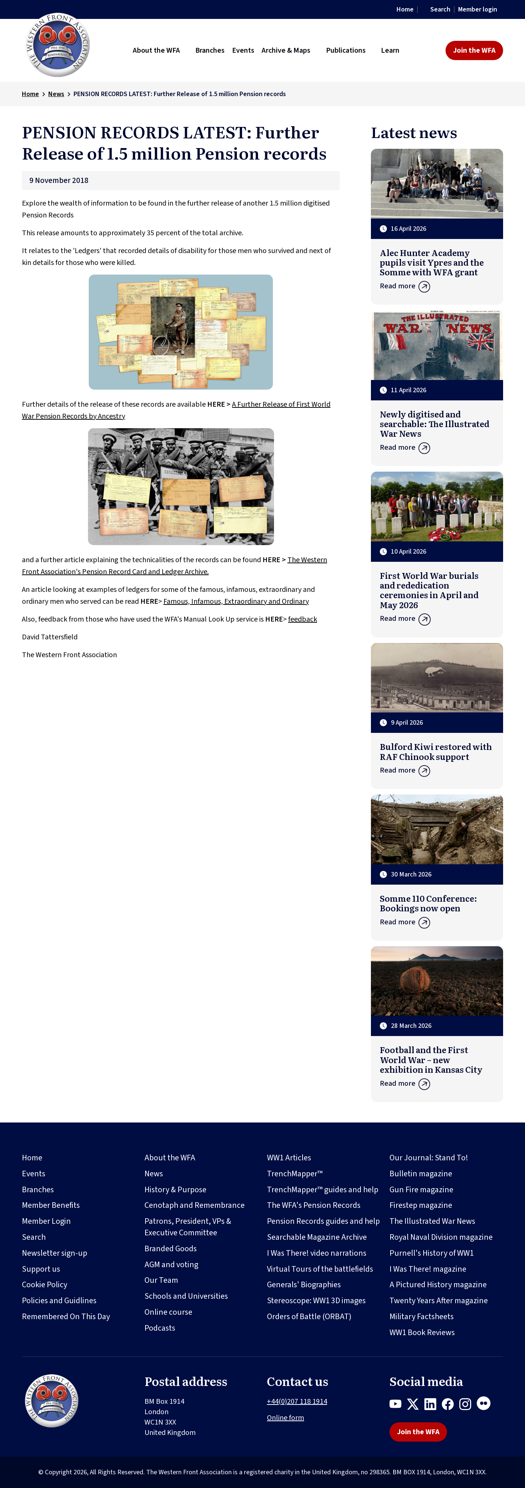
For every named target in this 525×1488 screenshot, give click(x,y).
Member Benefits (51, 1205)
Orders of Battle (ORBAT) (309, 1317)
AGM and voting (171, 1265)
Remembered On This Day (66, 1317)
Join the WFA (474, 50)
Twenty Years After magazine (438, 1301)
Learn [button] (390, 50)
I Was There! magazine (427, 1269)
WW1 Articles (289, 1158)
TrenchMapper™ (295, 1174)
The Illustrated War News (432, 1221)
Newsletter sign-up (54, 1253)
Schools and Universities (186, 1296)
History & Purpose (175, 1190)
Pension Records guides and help (323, 1221)
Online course (168, 1312)
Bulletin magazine (420, 1174)
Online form (285, 1418)
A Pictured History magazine (438, 1285)
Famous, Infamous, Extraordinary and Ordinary (236, 601)
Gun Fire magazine (421, 1190)
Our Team (161, 1280)
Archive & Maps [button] (286, 50)
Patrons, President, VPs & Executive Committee (187, 1227)
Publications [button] (346, 50)
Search (440, 9)
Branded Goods (170, 1249)
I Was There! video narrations (316, 1253)
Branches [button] (210, 50)
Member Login (46, 1221)
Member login (477, 9)
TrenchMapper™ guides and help (322, 1190)
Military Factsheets (421, 1317)
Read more (437, 288)
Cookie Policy (44, 1285)
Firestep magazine (420, 1205)
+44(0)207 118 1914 (297, 1401)
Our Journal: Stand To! (428, 1158)
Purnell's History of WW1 (431, 1253)
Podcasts (159, 1328)
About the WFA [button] (156, 50)
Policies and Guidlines (59, 1301)
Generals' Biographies (304, 1285)
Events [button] (243, 50)
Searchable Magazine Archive (317, 1237)
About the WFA (169, 1158)
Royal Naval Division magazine (441, 1237)
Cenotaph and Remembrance (194, 1205)
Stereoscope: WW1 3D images (316, 1301)
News (56, 94)
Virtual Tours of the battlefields (320, 1269)
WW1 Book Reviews (422, 1332)
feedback (302, 619)
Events (33, 1174)
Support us (41, 1269)
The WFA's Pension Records (314, 1205)
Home (405, 9)
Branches (38, 1190)
